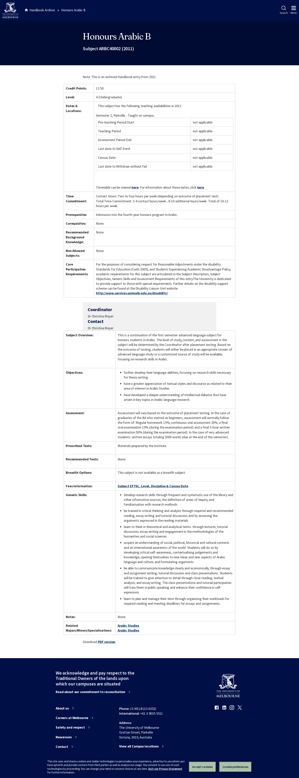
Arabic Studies (128, 625)
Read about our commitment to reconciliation (90, 692)
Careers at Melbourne (72, 718)
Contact (62, 747)
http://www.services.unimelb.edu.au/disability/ (132, 293)
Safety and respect (70, 727)
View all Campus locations (139, 746)
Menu (294, 10)
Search (284, 10)
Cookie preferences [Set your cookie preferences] (235, 767)
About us (62, 708)
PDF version (106, 642)
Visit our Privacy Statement (165, 769)
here (135, 187)
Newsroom (64, 737)
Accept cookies (202, 767)
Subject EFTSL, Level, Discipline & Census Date (153, 486)
